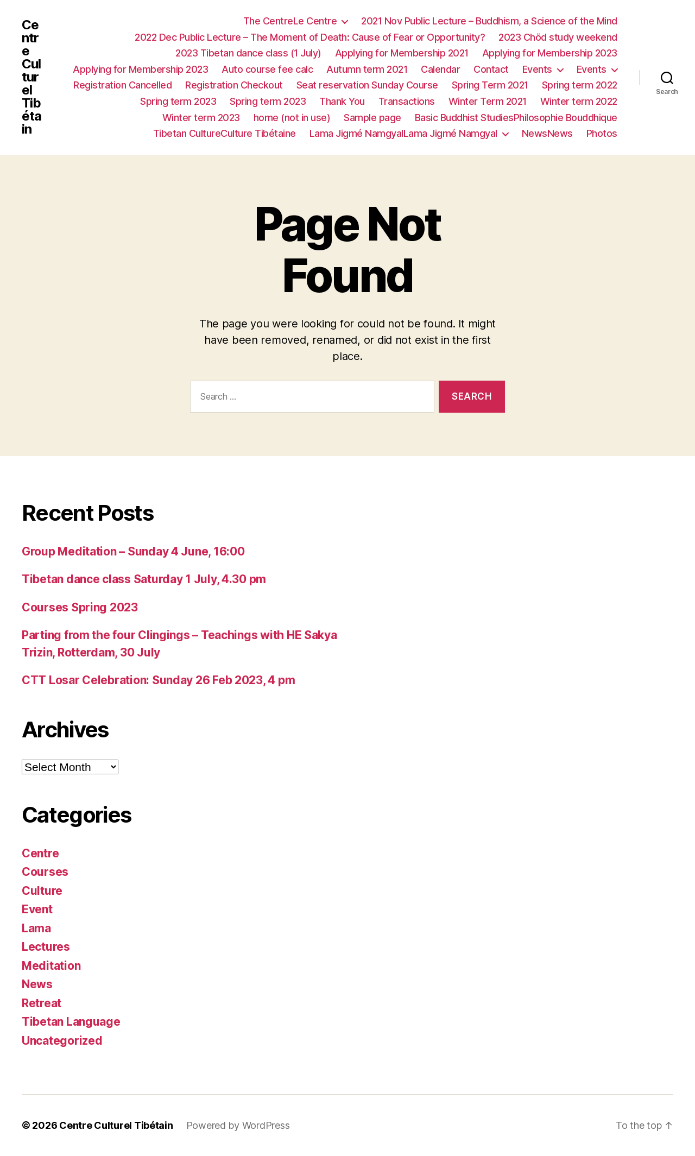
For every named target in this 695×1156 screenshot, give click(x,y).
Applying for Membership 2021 (402, 53)
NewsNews (547, 133)
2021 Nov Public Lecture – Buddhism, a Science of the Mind (489, 21)
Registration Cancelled (122, 85)
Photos (601, 133)
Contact (491, 69)
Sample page (372, 117)
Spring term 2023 (178, 101)
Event (37, 909)
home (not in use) (292, 117)
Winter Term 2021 (487, 101)
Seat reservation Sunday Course (367, 85)
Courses (45, 872)
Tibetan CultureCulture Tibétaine (224, 133)
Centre (40, 853)
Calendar (440, 69)
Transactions (406, 101)
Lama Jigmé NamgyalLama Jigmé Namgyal (403, 133)
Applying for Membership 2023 (549, 53)
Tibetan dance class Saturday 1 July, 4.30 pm (144, 579)
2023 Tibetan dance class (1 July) (248, 53)
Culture (42, 891)
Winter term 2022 (578, 101)
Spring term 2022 (579, 85)
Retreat (41, 1003)
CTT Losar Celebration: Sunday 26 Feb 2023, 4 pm (158, 680)
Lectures (46, 946)
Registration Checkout (234, 85)
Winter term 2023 (201, 117)
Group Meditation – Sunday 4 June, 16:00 (133, 551)
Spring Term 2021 (490, 85)
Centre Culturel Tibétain (31, 77)
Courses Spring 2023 (80, 607)
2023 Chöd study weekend (557, 37)
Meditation (51, 965)
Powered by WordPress (238, 1125)
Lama (36, 928)
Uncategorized (62, 1040)
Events (537, 69)
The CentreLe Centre (290, 21)
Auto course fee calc (267, 69)
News (37, 984)
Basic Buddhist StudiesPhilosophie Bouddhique (516, 117)
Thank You (342, 101)
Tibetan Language (71, 1021)
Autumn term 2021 (366, 69)
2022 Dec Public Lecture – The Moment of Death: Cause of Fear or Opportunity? (310, 37)
